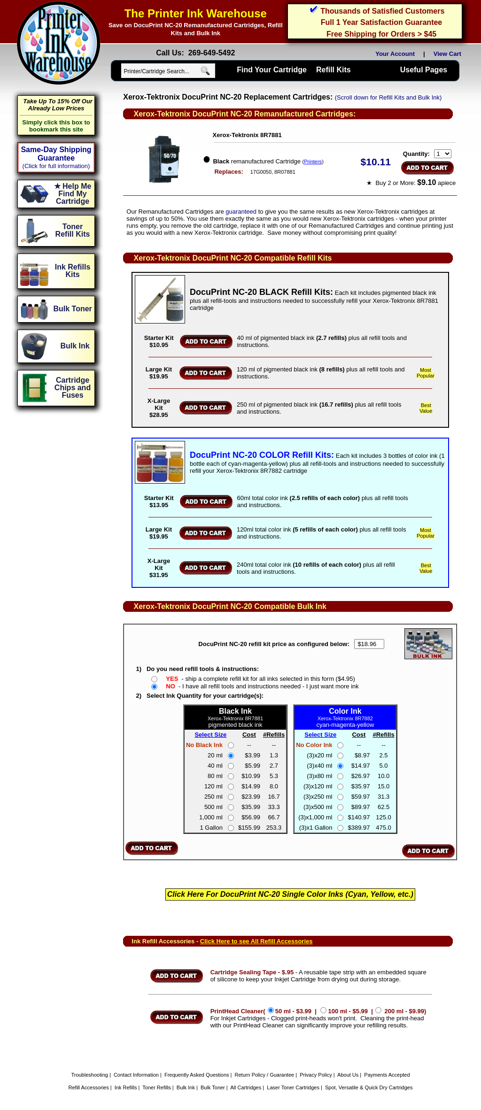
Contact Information (136, 1075)
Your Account (395, 53)
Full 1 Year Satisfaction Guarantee (381, 22)
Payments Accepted (387, 1075)
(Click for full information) (56, 166)
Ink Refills (126, 1087)
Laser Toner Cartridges (293, 1087)
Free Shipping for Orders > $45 (381, 34)
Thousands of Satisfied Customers (382, 11)
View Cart (449, 53)
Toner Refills (156, 1087)
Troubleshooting (89, 1075)
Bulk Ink (186, 1087)
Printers (313, 161)
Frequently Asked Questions (196, 1075)
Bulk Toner (213, 1087)
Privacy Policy (316, 1075)
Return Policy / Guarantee (265, 1075)
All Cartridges (245, 1087)
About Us (347, 1075)
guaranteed (240, 211)
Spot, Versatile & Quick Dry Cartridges (368, 1087)
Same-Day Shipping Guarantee (56, 154)
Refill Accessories (89, 1087)
